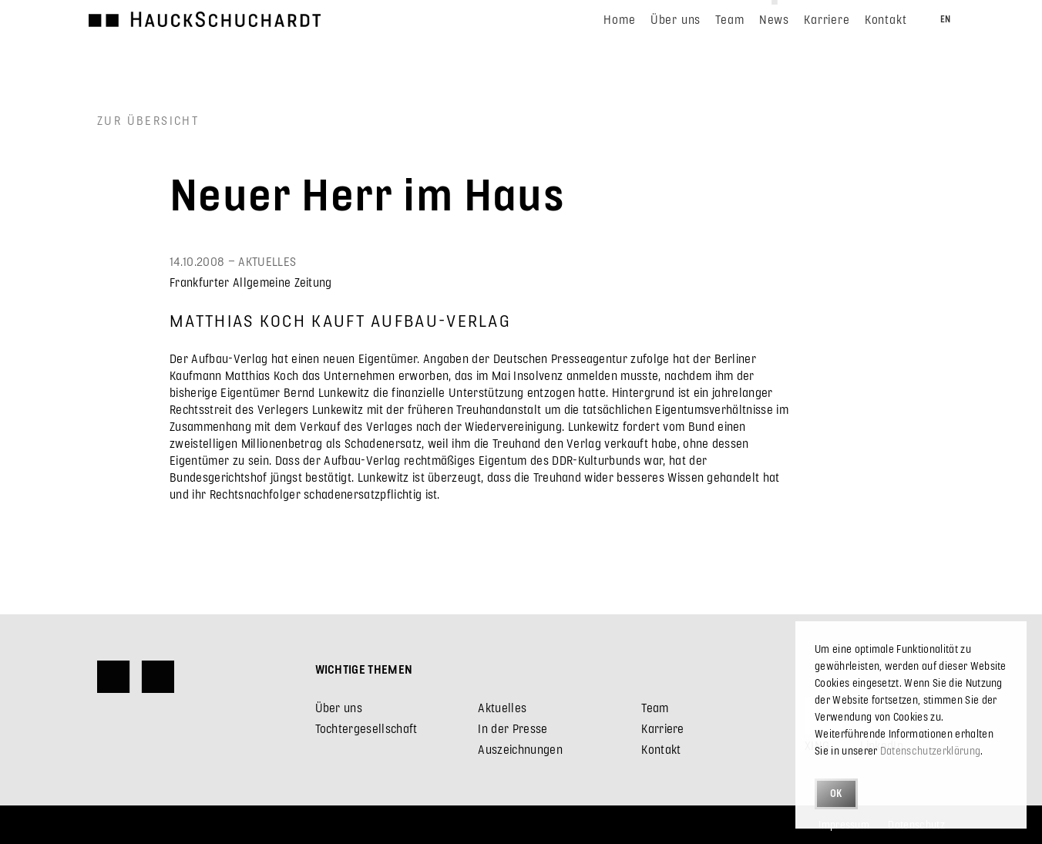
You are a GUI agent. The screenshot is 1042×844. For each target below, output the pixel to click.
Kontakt (661, 748)
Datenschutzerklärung (930, 750)
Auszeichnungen (520, 748)
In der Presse (512, 728)
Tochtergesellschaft (366, 728)
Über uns (339, 707)
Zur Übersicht (148, 120)
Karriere (662, 728)
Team (654, 707)
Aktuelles (502, 707)
